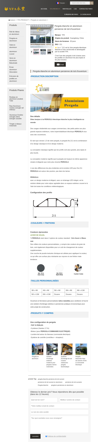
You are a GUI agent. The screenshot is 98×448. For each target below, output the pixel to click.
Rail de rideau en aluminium (14, 33)
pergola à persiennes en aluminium (62, 385)
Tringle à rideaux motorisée (15, 125)
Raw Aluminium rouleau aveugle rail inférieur (16, 108)
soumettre (35, 436)
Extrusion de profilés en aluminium (13, 78)
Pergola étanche (43, 385)
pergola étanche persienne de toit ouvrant (51, 379)
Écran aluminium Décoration (13, 69)
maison (11, 20)
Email (60, 64)
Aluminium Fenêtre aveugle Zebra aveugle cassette (16, 116)
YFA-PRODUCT (23, 20)
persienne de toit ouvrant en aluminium (50, 382)
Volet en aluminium (13, 46)
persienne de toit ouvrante (73, 382)
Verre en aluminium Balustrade (13, 60)
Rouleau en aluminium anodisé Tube (16, 99)
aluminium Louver (13, 53)
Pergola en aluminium (39, 20)
